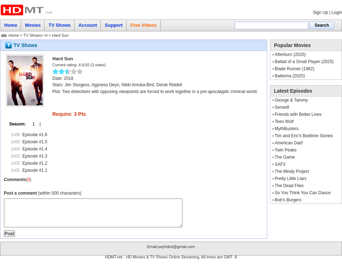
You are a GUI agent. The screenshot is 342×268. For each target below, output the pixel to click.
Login (337, 12)
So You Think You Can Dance (303, 192)
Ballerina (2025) (290, 75)
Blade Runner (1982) (294, 68)
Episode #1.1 (34, 170)
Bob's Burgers (288, 199)
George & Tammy (291, 100)
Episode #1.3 (34, 156)
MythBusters (287, 128)
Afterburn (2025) (290, 54)
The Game (285, 157)
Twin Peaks (285, 150)
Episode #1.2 (34, 163)
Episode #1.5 (34, 141)
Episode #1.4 (34, 148)
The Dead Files (289, 185)
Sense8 (282, 107)
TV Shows (32, 35)
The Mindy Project (292, 171)
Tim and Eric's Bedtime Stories (304, 135)
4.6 (81, 65)
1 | (34, 124)
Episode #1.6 (34, 134)
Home (14, 35)
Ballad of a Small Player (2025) (304, 61)
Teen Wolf (284, 121)
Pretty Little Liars (290, 178)
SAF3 (280, 164)
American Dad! (289, 142)
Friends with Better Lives (298, 114)
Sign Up (320, 12)
